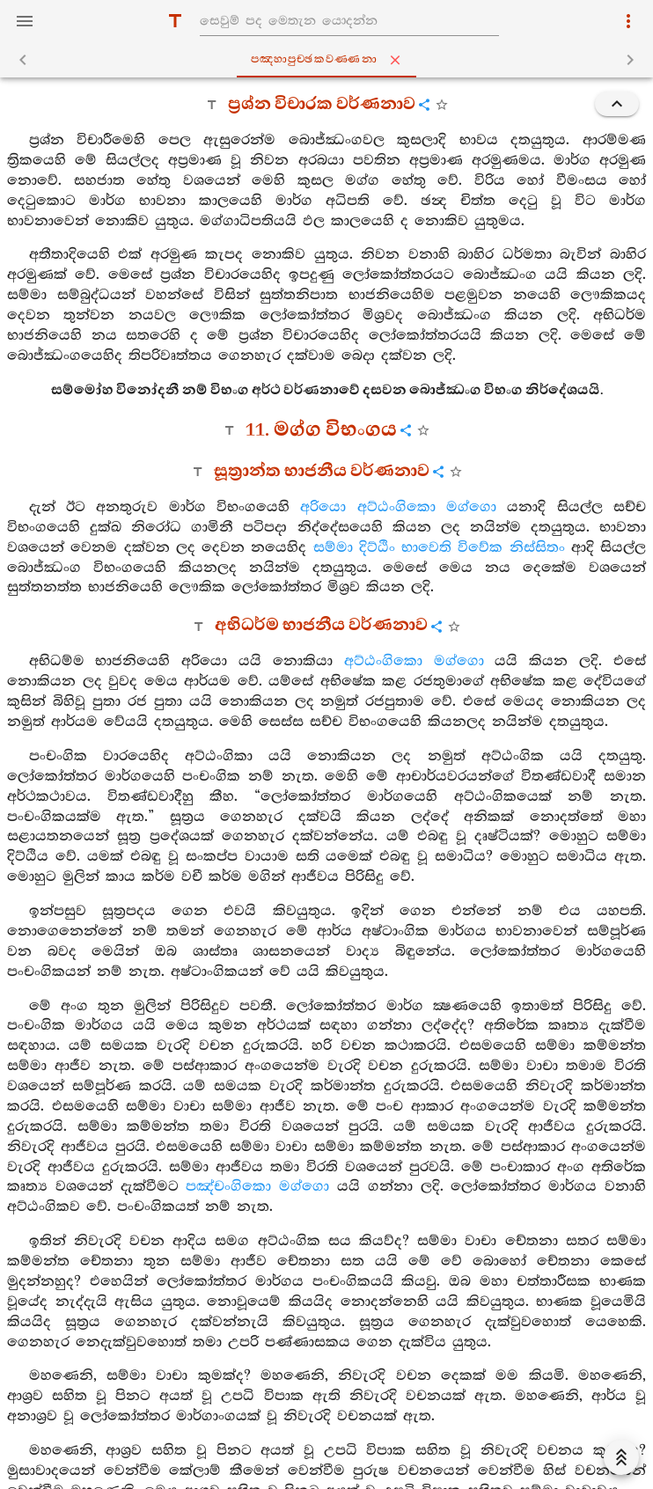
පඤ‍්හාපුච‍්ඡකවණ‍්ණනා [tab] (330, 60)
